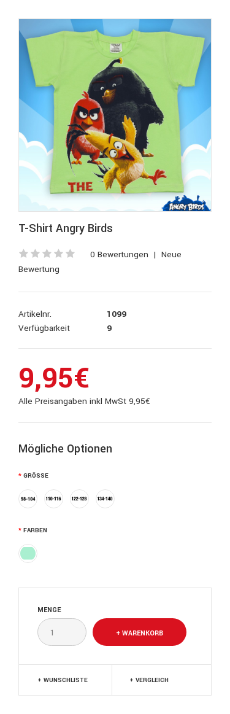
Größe (35, 475)
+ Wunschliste (62, 680)
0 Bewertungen (119, 254)
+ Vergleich (149, 680)
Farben (35, 530)
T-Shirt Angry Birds (65, 228)
